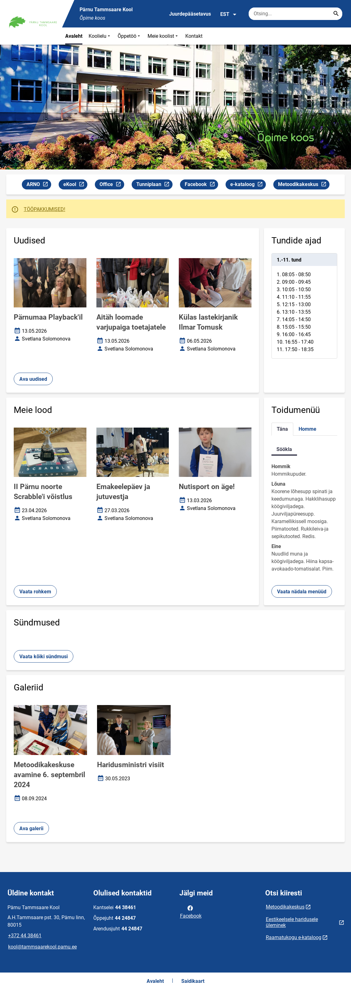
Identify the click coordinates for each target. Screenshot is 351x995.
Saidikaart (192, 981)
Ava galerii (31, 828)
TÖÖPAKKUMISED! (44, 209)
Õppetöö (129, 36)
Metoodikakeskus (303, 185)
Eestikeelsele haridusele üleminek (292, 922)
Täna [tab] (282, 429)
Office (111, 185)
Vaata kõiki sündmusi (43, 656)
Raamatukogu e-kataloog (293, 937)
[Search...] (336, 13)
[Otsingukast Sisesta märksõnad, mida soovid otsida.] (295, 13)
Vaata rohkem (35, 592)
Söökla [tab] (284, 449)
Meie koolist (163, 36)
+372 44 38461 (24, 936)
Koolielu (100, 36)
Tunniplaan (154, 185)
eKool (75, 185)
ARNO (38, 185)
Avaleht (73, 36)
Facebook (201, 185)
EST (228, 14)
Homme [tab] (307, 429)
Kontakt (193, 36)
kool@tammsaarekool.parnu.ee (42, 947)
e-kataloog (248, 185)
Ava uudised (33, 379)
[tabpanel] (304, 306)
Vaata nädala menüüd (301, 592)
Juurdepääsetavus (190, 14)
